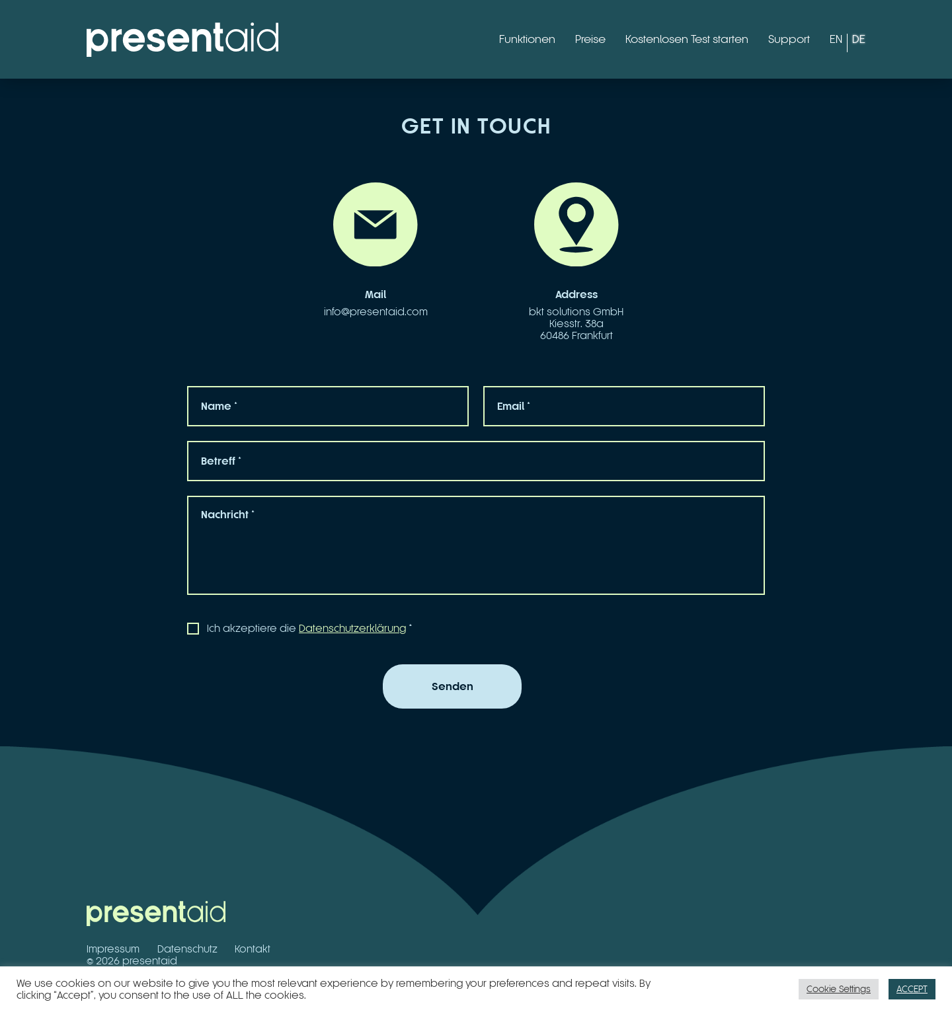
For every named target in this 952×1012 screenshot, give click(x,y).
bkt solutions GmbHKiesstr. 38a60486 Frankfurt (576, 323)
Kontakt (252, 948)
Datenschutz (187, 948)
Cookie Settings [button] (839, 989)
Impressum (113, 948)
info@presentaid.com (376, 311)
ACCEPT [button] (912, 989)
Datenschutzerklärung (352, 628)
